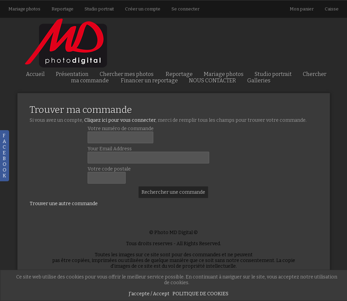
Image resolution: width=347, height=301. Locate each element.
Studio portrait (99, 8)
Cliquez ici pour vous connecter (120, 120)
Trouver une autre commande (64, 203)
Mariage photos (24, 8)
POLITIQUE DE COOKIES (200, 294)
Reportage (62, 8)
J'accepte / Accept (149, 294)
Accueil (35, 74)
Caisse (332, 8)
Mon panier (302, 8)
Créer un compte (142, 8)
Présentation (72, 74)
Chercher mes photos (127, 74)
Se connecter (185, 8)
